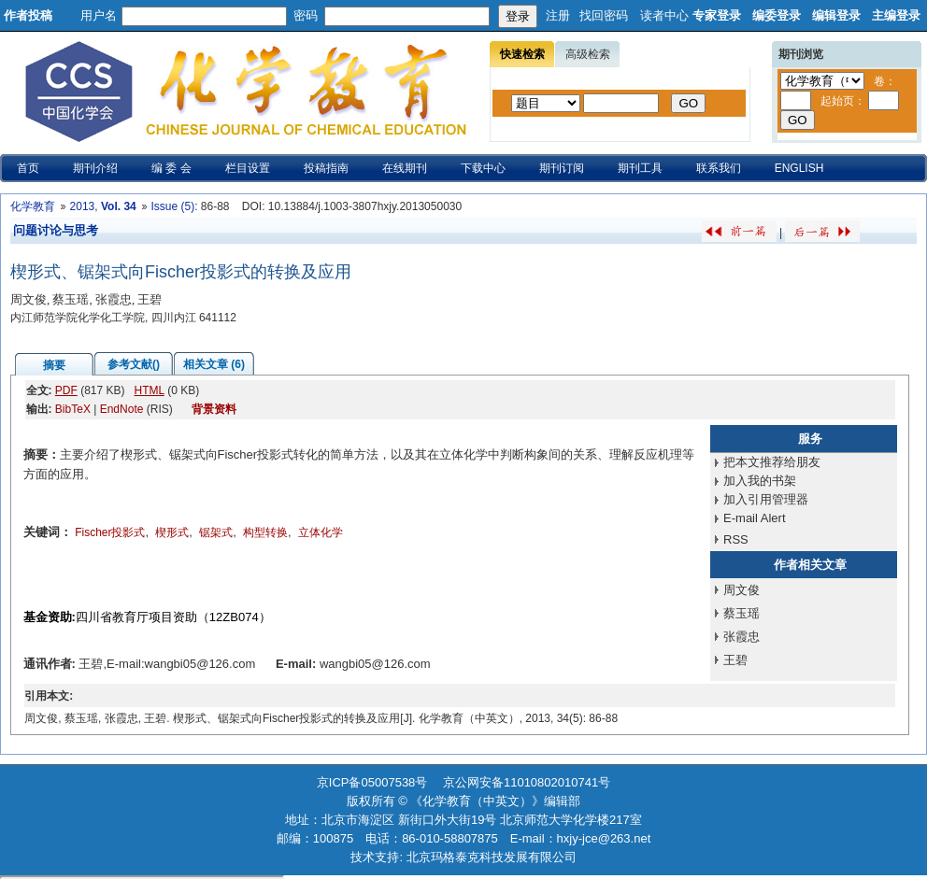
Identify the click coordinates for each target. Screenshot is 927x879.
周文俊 (741, 590)
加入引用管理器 (765, 499)
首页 (28, 168)
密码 (305, 15)
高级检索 (587, 54)
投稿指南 (326, 168)
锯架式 (216, 532)
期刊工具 (640, 168)
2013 (82, 206)
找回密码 (603, 15)
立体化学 (320, 532)
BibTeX (73, 409)
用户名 (98, 15)
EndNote (122, 409)
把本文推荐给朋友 (771, 462)
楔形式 (172, 532)
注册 (558, 15)
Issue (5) (172, 206)
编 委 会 (171, 168)
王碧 (735, 660)
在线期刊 (404, 168)
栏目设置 (247, 168)
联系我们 (718, 168)
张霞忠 (741, 637)
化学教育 (32, 206)
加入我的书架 (759, 481)
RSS (736, 539)
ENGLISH (799, 168)
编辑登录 (836, 15)
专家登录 (716, 15)
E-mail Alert (754, 518)
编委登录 (776, 15)
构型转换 (265, 532)
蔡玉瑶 (741, 613)
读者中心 (664, 15)
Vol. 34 (118, 206)
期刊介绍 (95, 168)
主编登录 (896, 15)
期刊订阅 (561, 168)
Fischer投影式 (110, 532)
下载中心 (483, 168)
